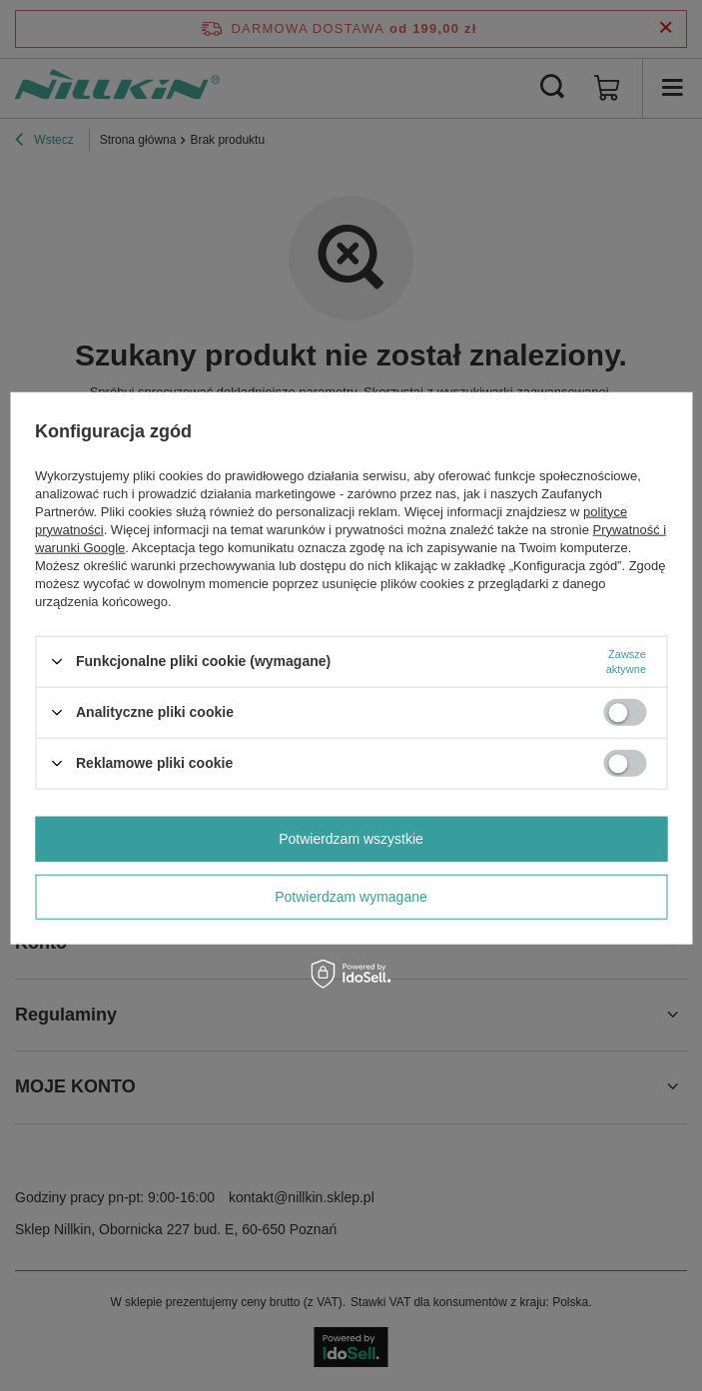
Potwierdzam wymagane (351, 897)
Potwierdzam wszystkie (351, 839)
